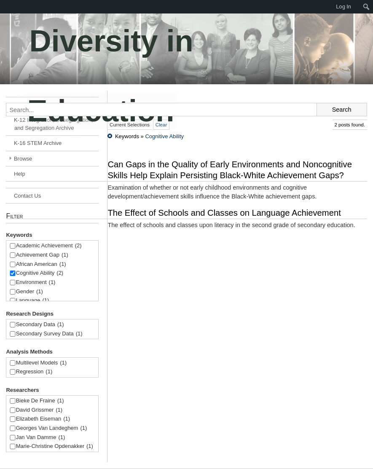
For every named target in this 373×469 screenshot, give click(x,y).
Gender (29, 292)
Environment (36, 283)
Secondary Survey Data (49, 334)
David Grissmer (39, 410)
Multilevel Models (41, 363)
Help (19, 174)
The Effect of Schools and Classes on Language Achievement (224, 212)
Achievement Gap (42, 255)
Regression (34, 372)
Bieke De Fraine (40, 401)
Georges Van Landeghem (51, 428)
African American (41, 264)
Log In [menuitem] (343, 6)
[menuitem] (366, 6)
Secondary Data (40, 325)
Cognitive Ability (40, 273)
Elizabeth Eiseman (43, 419)
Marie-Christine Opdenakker (54, 446)
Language (32, 301)
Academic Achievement (49, 246)
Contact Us (27, 196)
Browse (23, 158)
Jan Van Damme (40, 438)
